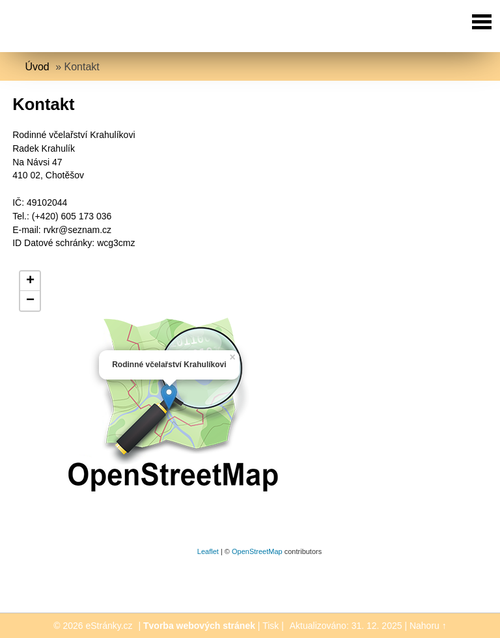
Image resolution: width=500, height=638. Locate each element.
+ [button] (30, 281)
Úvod (37, 66)
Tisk (270, 625)
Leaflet (208, 551)
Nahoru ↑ (428, 625)
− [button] (30, 301)
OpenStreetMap (257, 551)
